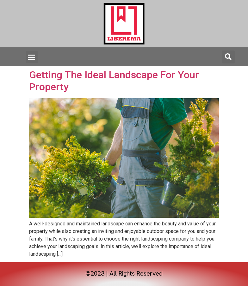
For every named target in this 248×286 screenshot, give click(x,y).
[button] (32, 57)
